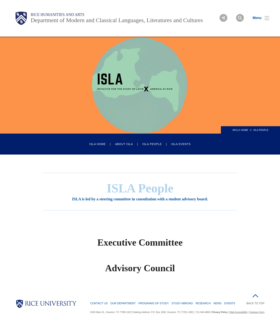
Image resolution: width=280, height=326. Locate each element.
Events (229, 303)
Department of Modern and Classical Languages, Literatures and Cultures (117, 20)
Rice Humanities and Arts (57, 15)
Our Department (123, 303)
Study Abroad (182, 303)
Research (203, 303)
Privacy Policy (220, 312)
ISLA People (152, 144)
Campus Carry (256, 312)
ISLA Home (97, 144)
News (218, 303)
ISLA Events (181, 144)
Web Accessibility (238, 312)
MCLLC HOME (240, 130)
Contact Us (99, 303)
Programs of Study (153, 303)
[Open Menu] (258, 17)
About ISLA (124, 144)
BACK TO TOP (255, 303)
